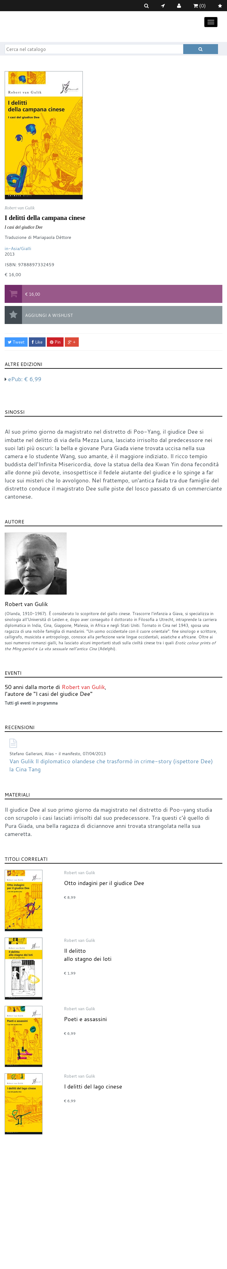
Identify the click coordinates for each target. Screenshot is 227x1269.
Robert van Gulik (26, 604)
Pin (55, 342)
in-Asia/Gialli (18, 248)
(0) (199, 5)
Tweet (16, 342)
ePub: (24, 379)
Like (37, 342)
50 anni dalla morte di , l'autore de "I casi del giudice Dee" (55, 690)
